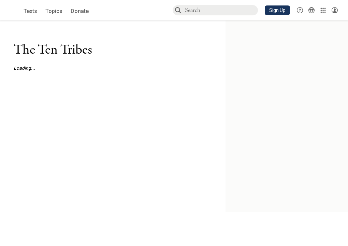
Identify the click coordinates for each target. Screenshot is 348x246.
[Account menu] (335, 10)
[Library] (323, 10)
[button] (277, 10)
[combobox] (221, 10)
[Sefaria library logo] (13, 10)
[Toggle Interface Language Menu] (311, 10)
